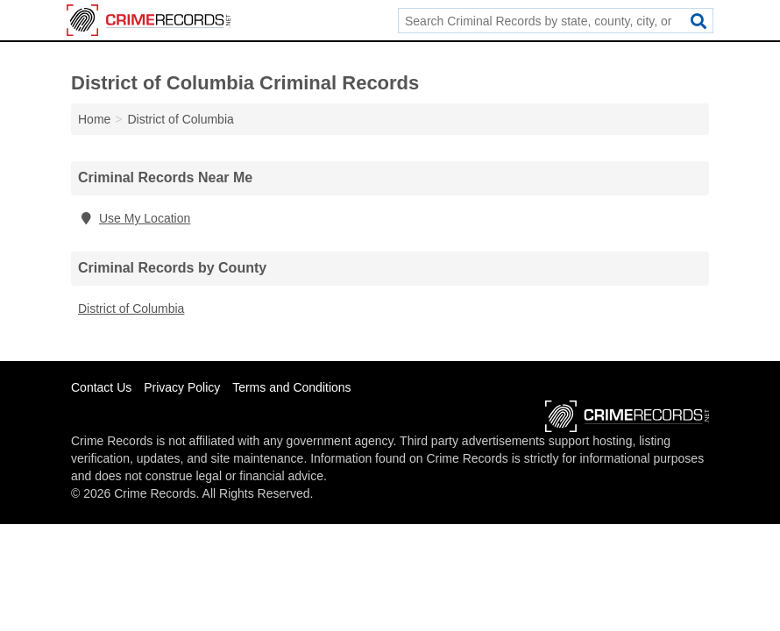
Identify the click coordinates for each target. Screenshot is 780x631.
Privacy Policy (182, 387)
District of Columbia (131, 308)
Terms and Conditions (291, 387)
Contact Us (101, 387)
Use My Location (134, 218)
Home (94, 119)
